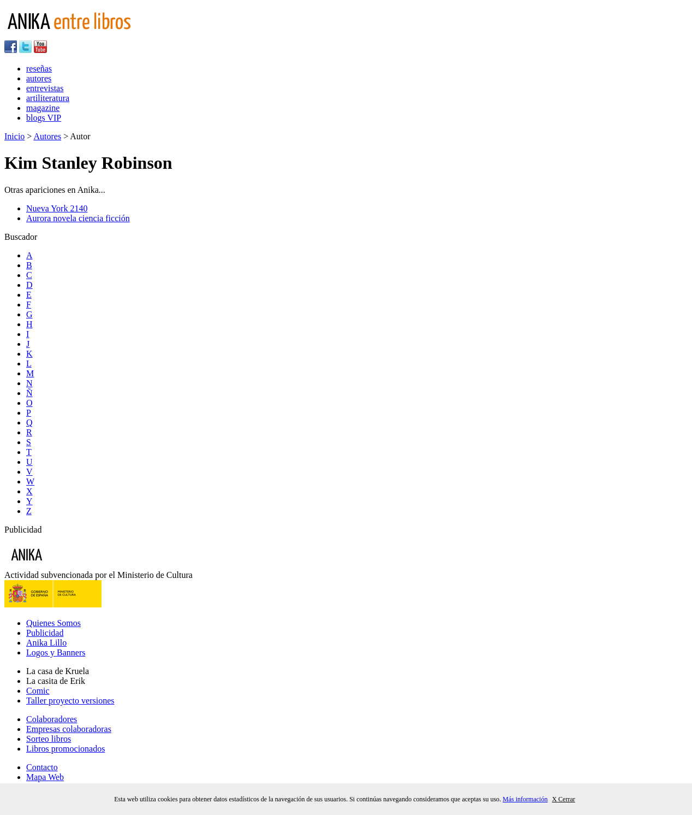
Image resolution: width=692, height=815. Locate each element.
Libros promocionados (65, 748)
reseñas (39, 68)
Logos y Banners (55, 652)
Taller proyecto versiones (70, 700)
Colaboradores (51, 719)
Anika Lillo (46, 642)
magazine (42, 108)
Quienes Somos (53, 623)
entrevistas (44, 88)
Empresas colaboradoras (68, 729)
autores (38, 78)
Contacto (42, 767)
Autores (47, 136)
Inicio (14, 136)
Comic (38, 690)
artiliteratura (47, 98)
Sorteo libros (48, 738)
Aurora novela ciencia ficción (78, 218)
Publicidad (44, 632)
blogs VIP (43, 117)
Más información (525, 799)
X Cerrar (563, 799)
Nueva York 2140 (56, 208)
